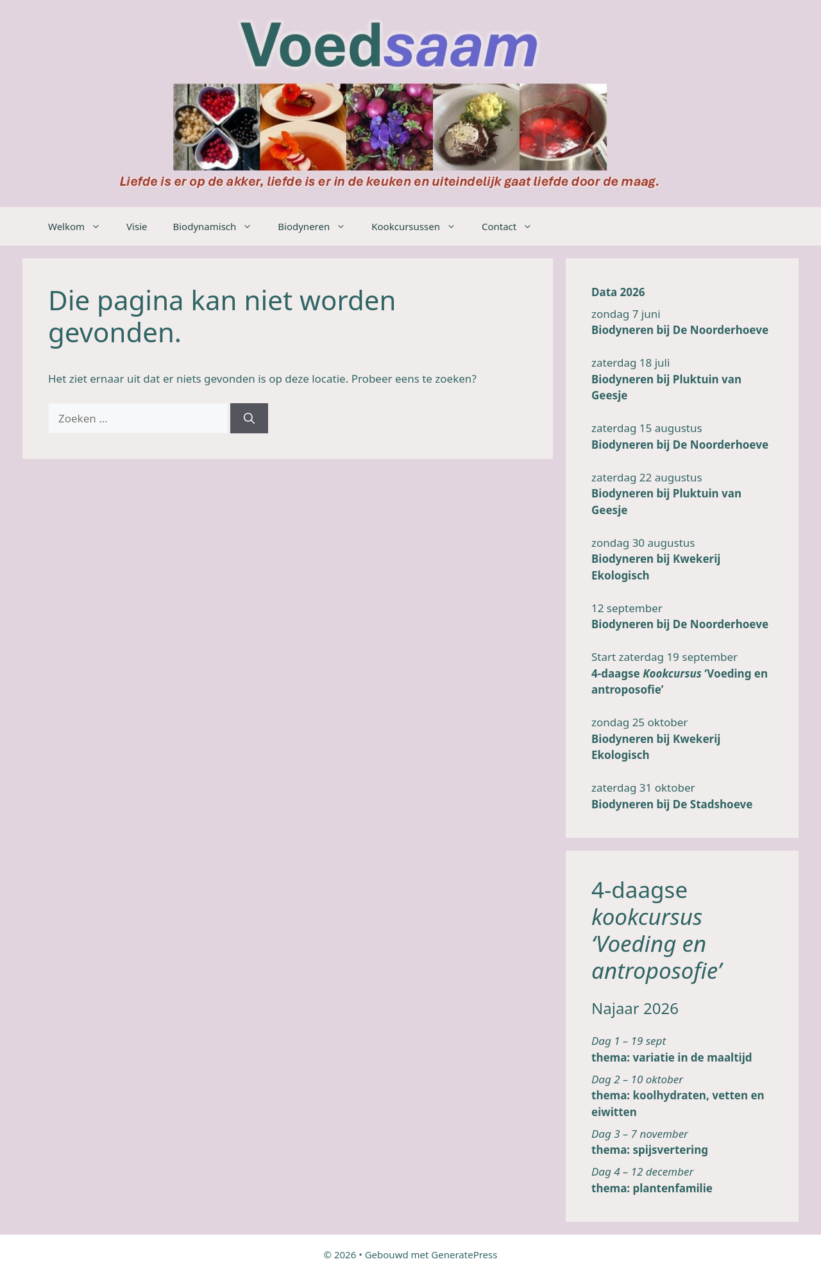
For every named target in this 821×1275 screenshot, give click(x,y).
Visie (136, 226)
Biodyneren (318, 226)
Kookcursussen (420, 226)
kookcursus (646, 916)
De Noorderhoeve (720, 329)
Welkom (81, 226)
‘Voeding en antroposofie (654, 956)
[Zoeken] (249, 418)
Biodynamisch (219, 226)
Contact (513, 226)
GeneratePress (464, 1254)
